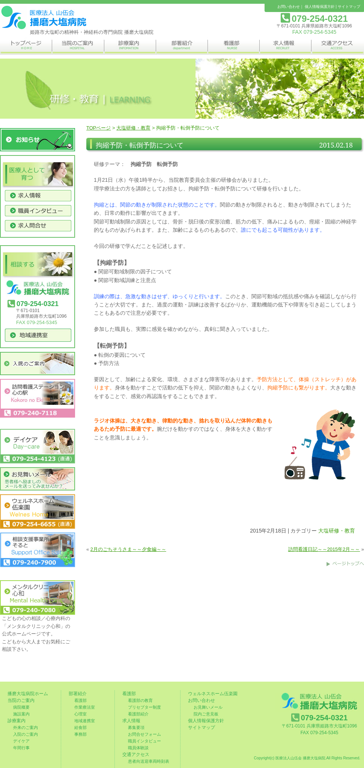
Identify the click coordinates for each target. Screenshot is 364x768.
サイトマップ (349, 7)
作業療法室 (84, 707)
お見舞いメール (208, 707)
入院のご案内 (25, 734)
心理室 (80, 714)
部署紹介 (78, 693)
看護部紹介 (138, 714)
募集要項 (136, 727)
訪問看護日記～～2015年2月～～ (324, 549)
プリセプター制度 (144, 707)
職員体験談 (138, 747)
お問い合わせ (288, 7)
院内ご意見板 (206, 714)
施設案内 (21, 714)
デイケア (21, 741)
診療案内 (17, 720)
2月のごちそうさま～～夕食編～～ (128, 549)
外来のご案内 (25, 727)
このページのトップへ (345, 563)
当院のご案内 (21, 700)
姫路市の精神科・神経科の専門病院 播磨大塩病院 (43, 18)
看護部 (80, 700)
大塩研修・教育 (133, 128)
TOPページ (98, 128)
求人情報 (131, 720)
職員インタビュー (144, 741)
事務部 (80, 734)
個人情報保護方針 (320, 7)
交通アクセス (135, 754)
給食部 (80, 727)
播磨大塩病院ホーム (28, 693)
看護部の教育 (140, 700)
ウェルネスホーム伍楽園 (213, 693)
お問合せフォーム (144, 734)
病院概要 (21, 707)
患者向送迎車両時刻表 (148, 761)
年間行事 (21, 747)
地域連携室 (84, 720)
